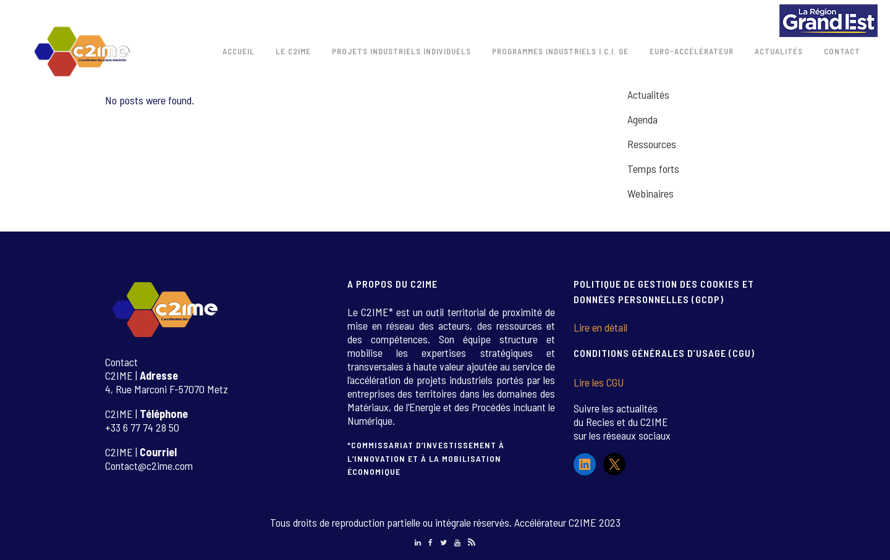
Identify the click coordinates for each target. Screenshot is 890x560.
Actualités (648, 94)
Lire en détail (600, 327)
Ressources (651, 144)
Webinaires (650, 193)
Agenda (642, 119)
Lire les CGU (599, 382)
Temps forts (653, 168)
